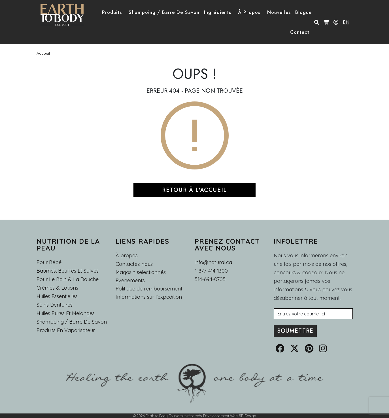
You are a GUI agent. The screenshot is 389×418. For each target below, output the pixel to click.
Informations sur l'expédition (149, 297)
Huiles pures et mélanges (66, 313)
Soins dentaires (55, 305)
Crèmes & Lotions (57, 288)
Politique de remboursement (149, 288)
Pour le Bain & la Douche (68, 279)
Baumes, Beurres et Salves (68, 271)
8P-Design (247, 415)
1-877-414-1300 (211, 271)
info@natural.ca (213, 262)
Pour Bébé (49, 262)
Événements (130, 280)
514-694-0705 (210, 279)
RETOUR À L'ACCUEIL (194, 190)
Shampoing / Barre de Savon (72, 322)
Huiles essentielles (57, 296)
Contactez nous (134, 264)
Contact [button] (300, 32)
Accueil (43, 53)
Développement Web (220, 415)
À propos (127, 255)
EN (346, 22)
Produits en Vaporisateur (66, 330)
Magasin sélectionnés (141, 272)
